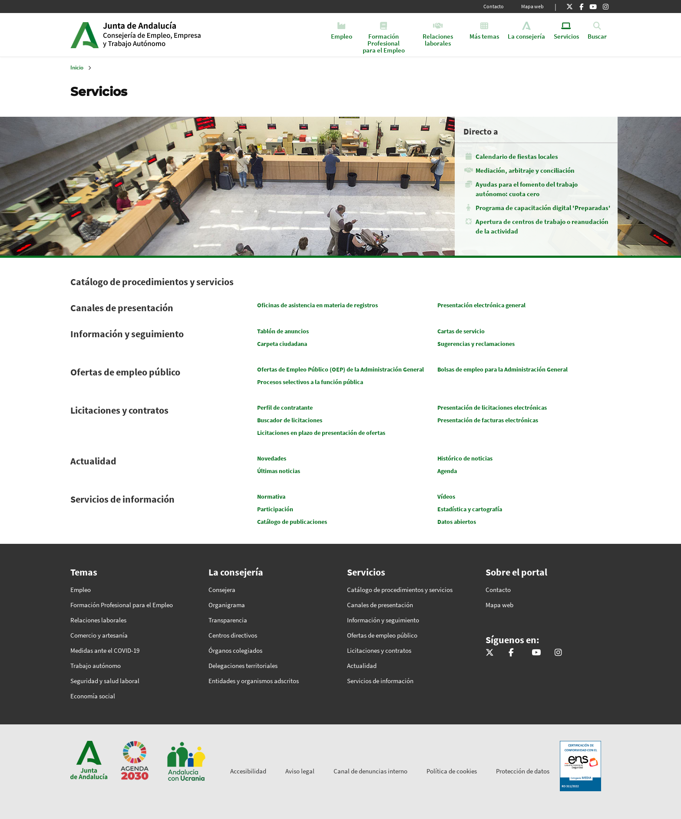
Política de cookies (451, 771)
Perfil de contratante (285, 407)
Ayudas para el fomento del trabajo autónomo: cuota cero (527, 189)
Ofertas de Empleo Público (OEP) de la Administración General (340, 369)
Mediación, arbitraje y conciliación (525, 170)
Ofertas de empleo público (125, 372)
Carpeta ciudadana (282, 344)
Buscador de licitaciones (289, 420)
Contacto (493, 6)
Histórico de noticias (465, 458)
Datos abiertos (456, 522)
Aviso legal (299, 771)
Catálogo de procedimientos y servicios (152, 282)
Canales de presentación (121, 308)
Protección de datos (522, 771)
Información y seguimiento (127, 334)
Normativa (271, 496)
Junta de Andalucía (84, 34)
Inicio (169, 34)
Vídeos (446, 496)
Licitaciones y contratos (119, 410)
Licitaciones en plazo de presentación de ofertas (321, 433)
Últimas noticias (278, 471)
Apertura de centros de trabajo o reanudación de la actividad (542, 226)
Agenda (447, 471)
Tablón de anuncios (283, 331)
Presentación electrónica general (481, 305)
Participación (275, 509)
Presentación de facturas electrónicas (487, 420)
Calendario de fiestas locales (517, 156)
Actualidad (93, 461)
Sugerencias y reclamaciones (476, 344)
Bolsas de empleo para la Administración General (502, 369)
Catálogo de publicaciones (292, 522)
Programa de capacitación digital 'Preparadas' (543, 208)
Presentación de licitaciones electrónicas (492, 407)
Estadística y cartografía (469, 509)
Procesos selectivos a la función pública (310, 382)
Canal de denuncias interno (370, 771)
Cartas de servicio (461, 331)
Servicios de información (122, 499)
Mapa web (532, 6)
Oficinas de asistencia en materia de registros (317, 305)
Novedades (271, 458)
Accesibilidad (248, 771)
